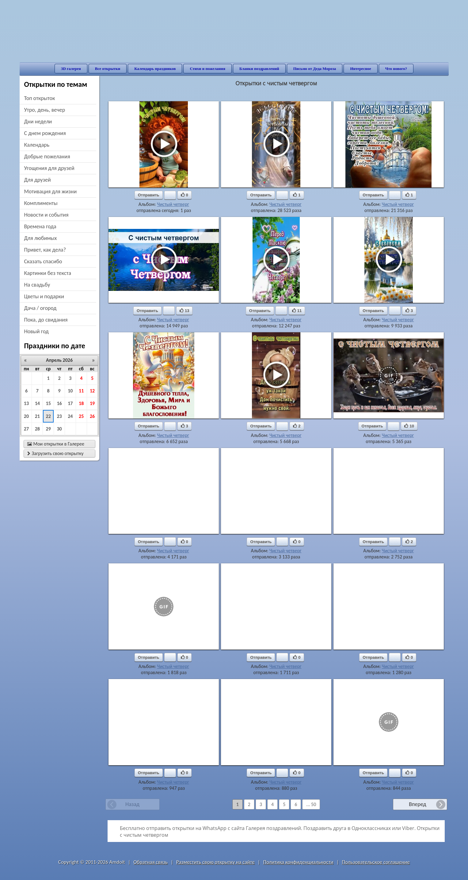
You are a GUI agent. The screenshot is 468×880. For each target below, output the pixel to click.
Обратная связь (151, 862)
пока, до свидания (46, 319)
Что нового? (396, 68)
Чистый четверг (173, 204)
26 (92, 416)
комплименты (41, 203)
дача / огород (40, 308)
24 (70, 416)
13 (26, 403)
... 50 (311, 804)
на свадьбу (37, 284)
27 (26, 429)
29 (48, 429)
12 (92, 391)
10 (70, 391)
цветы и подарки (44, 296)
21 (37, 416)
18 (81, 403)
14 (37, 403)
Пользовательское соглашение (376, 862)
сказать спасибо (43, 261)
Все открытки (107, 68)
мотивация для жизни (50, 191)
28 (37, 429)
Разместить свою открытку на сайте (215, 862)
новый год (36, 331)
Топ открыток (39, 98)
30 (59, 429)
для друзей (37, 179)
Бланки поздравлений (259, 68)
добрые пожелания (47, 156)
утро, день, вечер (44, 109)
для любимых (40, 238)
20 (26, 416)
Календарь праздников (155, 68)
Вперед (417, 804)
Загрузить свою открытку (55, 453)
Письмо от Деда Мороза (314, 68)
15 (48, 403)
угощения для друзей (49, 168)
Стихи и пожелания (207, 68)
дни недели (38, 121)
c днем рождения (45, 133)
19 (92, 403)
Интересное (360, 68)
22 (48, 416)
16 (59, 403)
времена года (40, 226)
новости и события (46, 214)
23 (59, 416)
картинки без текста (47, 273)
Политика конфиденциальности (298, 862)
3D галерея (71, 68)
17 (70, 403)
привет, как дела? (45, 249)
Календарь (37, 144)
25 (81, 416)
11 (81, 391)
